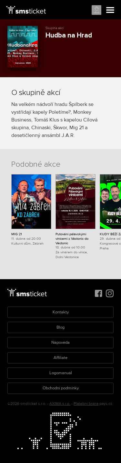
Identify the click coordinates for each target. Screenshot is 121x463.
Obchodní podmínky (61, 388)
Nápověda (60, 342)
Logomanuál (60, 372)
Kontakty (61, 312)
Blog (60, 327)
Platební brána (86, 403)
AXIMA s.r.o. (59, 403)
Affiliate (60, 357)
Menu (110, 10)
